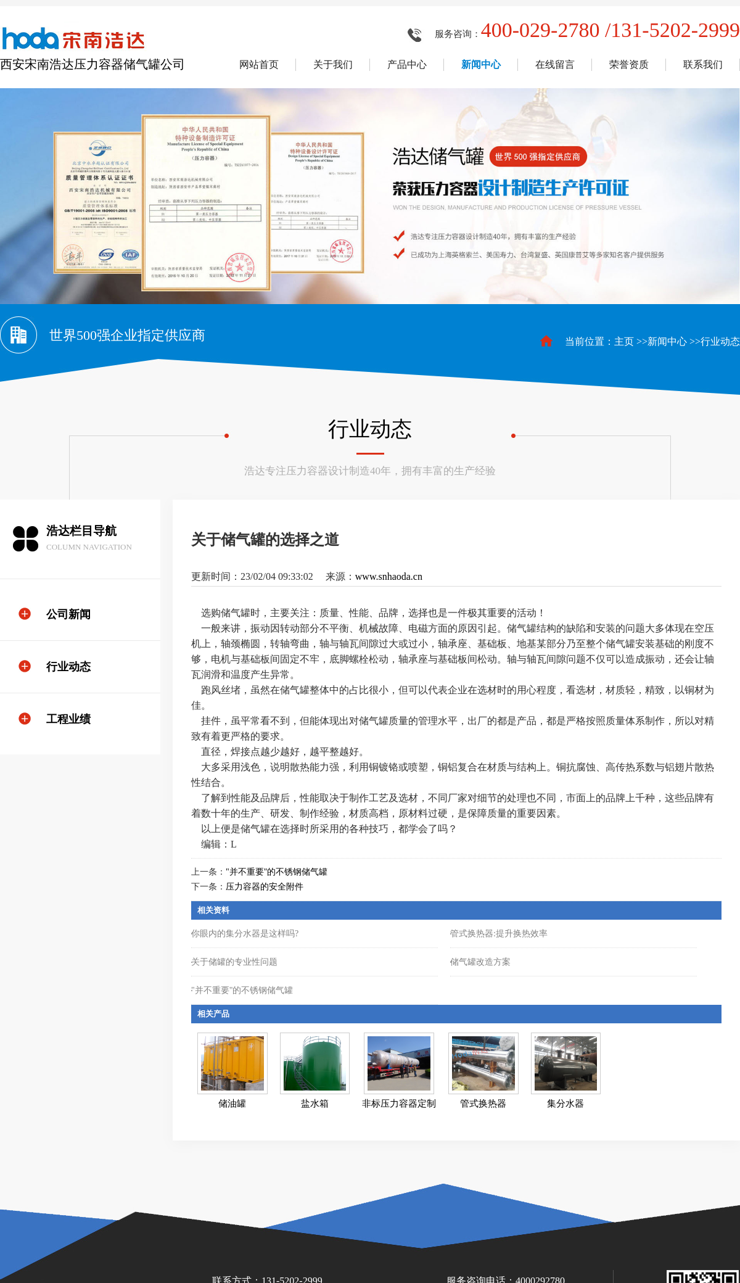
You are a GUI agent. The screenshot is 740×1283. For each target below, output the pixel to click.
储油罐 (232, 1103)
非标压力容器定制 (399, 1103)
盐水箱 (315, 1103)
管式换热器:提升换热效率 (499, 933)
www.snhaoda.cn (388, 576)
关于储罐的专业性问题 (234, 962)
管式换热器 (483, 1103)
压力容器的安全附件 (264, 886)
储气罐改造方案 (480, 962)
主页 (624, 341)
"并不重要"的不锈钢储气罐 (276, 872)
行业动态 (720, 341)
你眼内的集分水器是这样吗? (244, 933)
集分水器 (565, 1103)
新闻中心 (667, 341)
